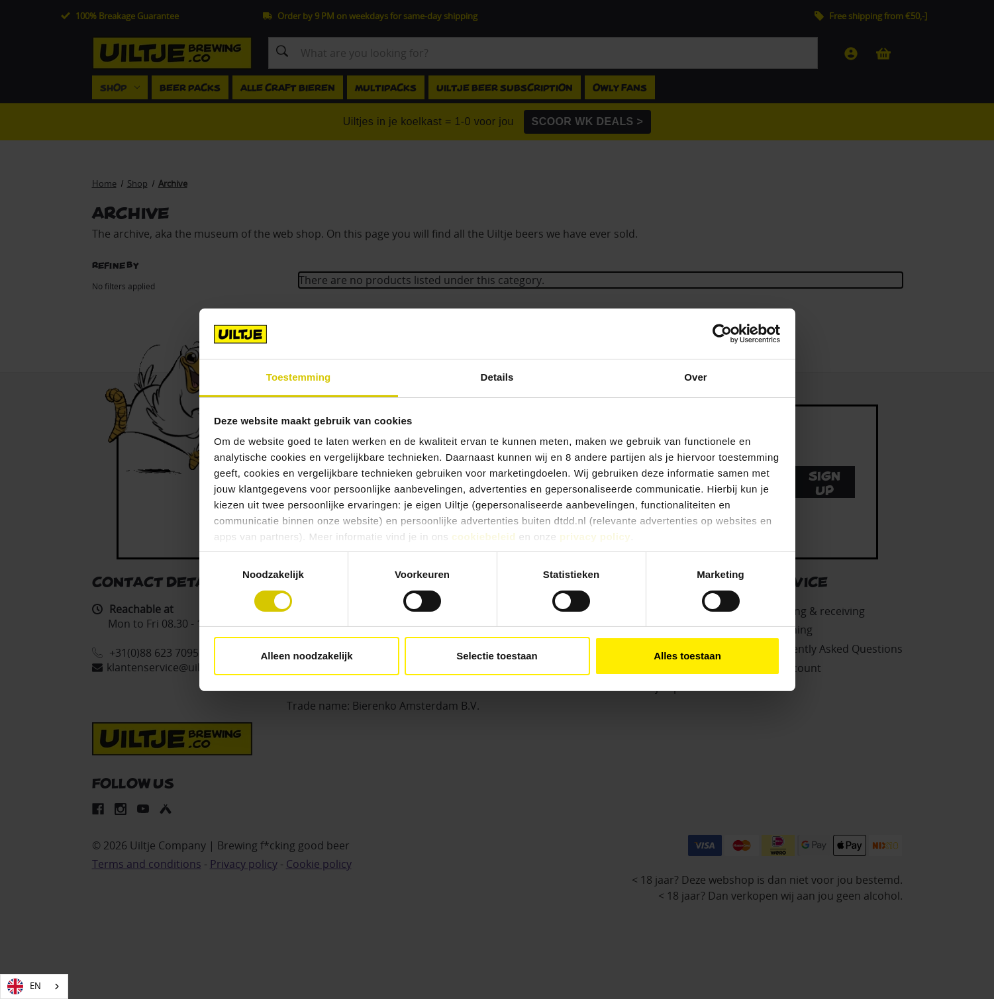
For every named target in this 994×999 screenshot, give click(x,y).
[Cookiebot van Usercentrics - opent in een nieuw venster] (722, 334)
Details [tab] (497, 377)
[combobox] (34, 986)
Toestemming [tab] (298, 377)
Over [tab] (695, 377)
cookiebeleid (484, 536)
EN (24, 986)
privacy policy (595, 536)
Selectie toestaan (497, 655)
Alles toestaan (687, 655)
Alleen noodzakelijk (306, 655)
